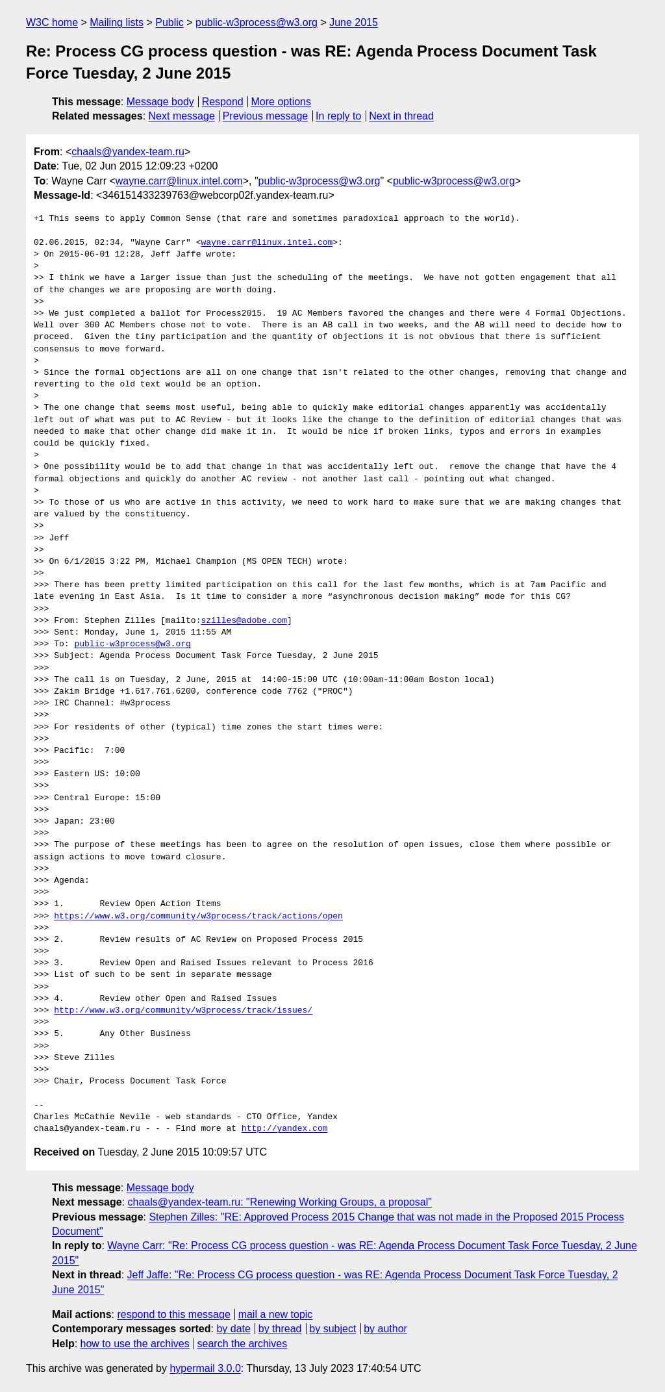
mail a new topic (275, 1314)
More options (281, 101)
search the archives (242, 1343)
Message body (160, 101)
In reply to (338, 115)
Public (169, 22)
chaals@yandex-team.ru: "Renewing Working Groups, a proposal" (280, 1202)
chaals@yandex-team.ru (127, 151)
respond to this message (173, 1314)
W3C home (52, 22)
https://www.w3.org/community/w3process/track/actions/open (198, 916)
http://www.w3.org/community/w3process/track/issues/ (183, 1011)
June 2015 (353, 22)
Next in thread (401, 115)
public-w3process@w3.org (256, 22)
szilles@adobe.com (244, 621)
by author (385, 1328)
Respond (223, 101)
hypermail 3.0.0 (204, 1368)
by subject (332, 1328)
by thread (280, 1328)
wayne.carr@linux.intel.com (179, 180)
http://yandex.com (285, 1129)
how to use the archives (135, 1343)
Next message (182, 115)
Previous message (265, 115)
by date (233, 1328)
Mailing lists (117, 22)
